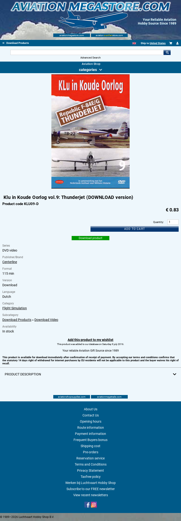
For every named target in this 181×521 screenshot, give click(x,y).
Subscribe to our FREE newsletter (90, 489)
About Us (90, 409)
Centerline (9, 262)
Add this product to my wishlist (90, 340)
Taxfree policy (91, 477)
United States (158, 43)
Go (167, 52)
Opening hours (90, 421)
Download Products (16, 320)
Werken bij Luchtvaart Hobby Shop (90, 483)
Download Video (46, 320)
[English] (134, 43)
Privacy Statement (90, 470)
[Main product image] (90, 187)
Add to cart (134, 229)
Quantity (158, 222)
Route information (90, 427)
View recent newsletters (90, 495)
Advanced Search (90, 57)
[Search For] (86, 52)
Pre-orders (90, 452)
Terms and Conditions (91, 464)
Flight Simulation (14, 308)
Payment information (90, 434)
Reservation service (90, 458)
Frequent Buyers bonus (90, 440)
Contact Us (90, 415)
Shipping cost (90, 446)
